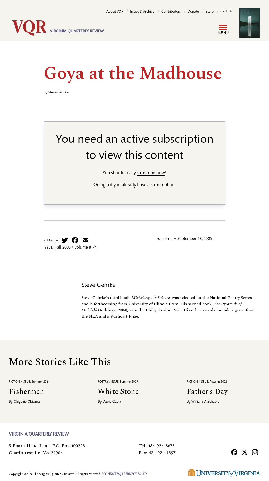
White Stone (118, 391)
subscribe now (151, 173)
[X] (244, 452)
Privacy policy (136, 474)
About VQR (114, 12)
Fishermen (26, 391)
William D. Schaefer (206, 402)
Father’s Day (207, 391)
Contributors (171, 12)
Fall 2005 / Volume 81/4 (76, 248)
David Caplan (113, 402)
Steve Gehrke (58, 92)
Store (210, 12)
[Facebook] (234, 452)
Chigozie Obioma (27, 402)
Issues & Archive (142, 12)
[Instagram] (255, 452)
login (104, 185)
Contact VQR (113, 474)
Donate (193, 12)
